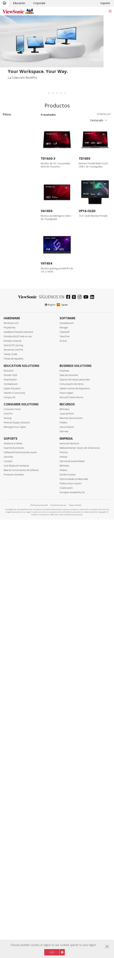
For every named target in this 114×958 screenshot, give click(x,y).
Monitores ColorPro (13, 788)
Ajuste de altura (18, 570)
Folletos (63, 860)
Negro (12, 459)
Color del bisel (15, 454)
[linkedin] (93, 735)
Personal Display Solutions (17, 860)
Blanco (12, 469)
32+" (11, 201)
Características (16, 590)
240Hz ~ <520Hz (18, 295)
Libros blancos (67, 865)
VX (10, 161)
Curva (12, 650)
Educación (19, 3)
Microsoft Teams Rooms (71, 835)
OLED (12, 425)
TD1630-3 (48, 158)
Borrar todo (28, 122)
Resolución (13, 211)
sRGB (11, 484)
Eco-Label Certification (11, 699)
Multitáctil (14, 594)
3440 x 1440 (15, 231)
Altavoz (13, 608)
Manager (64, 765)
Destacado (96, 120)
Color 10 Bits (16, 655)
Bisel (9, 499)
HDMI (12, 370)
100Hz (12, 270)
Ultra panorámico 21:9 (19, 672)
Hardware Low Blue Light (20, 681)
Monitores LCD (11, 761)
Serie (9, 136)
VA (10, 146)
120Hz (12, 275)
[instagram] (80, 735)
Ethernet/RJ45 (16, 395)
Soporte (105, 3)
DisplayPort (15, 360)
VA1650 (46, 211)
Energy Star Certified (20, 706)
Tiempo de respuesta (20, 310)
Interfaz (11, 345)
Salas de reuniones (69, 813)
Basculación (15, 580)
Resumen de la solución (71, 856)
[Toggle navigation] (110, 11)
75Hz (11, 265)
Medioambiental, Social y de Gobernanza (80, 886)
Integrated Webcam (20, 665)
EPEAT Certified (17, 711)
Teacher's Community (14, 831)
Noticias (63, 895)
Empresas (64, 809)
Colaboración (66, 926)
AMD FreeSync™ (18, 532)
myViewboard (66, 761)
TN (10, 420)
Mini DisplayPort (18, 365)
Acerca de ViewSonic (69, 881)
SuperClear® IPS (18, 410)
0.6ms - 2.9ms (17, 320)
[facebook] (69, 735)
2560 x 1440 (15, 226)
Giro (11, 575)
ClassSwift (64, 770)
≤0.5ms (12, 315)
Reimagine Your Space (15, 865)
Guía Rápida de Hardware (16, 904)
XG (10, 166)
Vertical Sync (14, 519)
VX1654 (46, 263)
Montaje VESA (17, 613)
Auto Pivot (14, 660)
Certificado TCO (18, 716)
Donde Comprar (68, 912)
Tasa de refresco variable (18, 525)
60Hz (11, 260)
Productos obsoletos (14, 912)
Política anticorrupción (71, 921)
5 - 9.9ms (14, 330)
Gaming (7, 856)
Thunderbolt (15, 390)
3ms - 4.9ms (16, 325)
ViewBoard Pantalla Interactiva (18, 770)
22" (10, 186)
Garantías (8, 895)
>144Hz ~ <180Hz (19, 285)
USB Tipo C (15, 385)
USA (51, 952)
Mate (11, 444)
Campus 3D (9, 835)
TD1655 (84, 158)
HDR (11, 637)
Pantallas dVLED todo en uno (18, 774)
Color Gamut (14, 479)
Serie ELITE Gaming (13, 783)
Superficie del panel (19, 435)
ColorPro (8, 852)
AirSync (63, 779)
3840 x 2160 (15, 241)
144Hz (12, 280)
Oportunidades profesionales (74, 917)
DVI (10, 355)
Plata (11, 464)
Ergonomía (13, 560)
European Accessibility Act (72, 930)
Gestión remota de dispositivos (75, 826)
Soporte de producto (14, 886)
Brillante (13, 439)
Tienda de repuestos (13, 797)
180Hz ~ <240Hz (18, 290)
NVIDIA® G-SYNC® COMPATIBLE (20, 548)
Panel (9, 405)
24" (10, 191)
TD (10, 141)
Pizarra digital (66, 831)
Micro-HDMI (16, 375)
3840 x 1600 (15, 236)
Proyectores (9, 765)
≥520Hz (13, 300)
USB (11, 380)
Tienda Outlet (10, 792)
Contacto (8, 899)
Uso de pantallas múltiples (18, 643)
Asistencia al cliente (13, 881)
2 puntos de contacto (15, 601)
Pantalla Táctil (10, 813)
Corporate (39, 3)
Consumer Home (12, 847)
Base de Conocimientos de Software (21, 908)
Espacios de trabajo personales (75, 817)
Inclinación (14, 565)
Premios (64, 890)
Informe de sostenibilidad (72, 899)
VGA (11, 350)
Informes (64, 869)
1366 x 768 (15, 216)
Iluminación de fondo (21, 632)
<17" (7, 127)
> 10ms (13, 335)
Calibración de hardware (17, 620)
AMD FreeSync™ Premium (18, 539)
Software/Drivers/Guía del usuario (20, 890)
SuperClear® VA (18, 415)
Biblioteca (64, 847)
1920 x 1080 (15, 221)
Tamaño (11, 176)
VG (10, 151)
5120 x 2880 (15, 246)
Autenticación (10, 817)
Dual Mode (15, 688)
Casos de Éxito (67, 852)
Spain (62, 743)
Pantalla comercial (12, 779)
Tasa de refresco (17, 256)
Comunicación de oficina (71, 822)
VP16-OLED (87, 211)
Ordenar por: (104, 114)
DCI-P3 (12, 489)
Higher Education (12, 826)
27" (10, 196)
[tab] (49, 93)
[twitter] (75, 735)
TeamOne (64, 774)
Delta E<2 (14, 627)
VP (10, 156)
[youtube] (86, 735)
